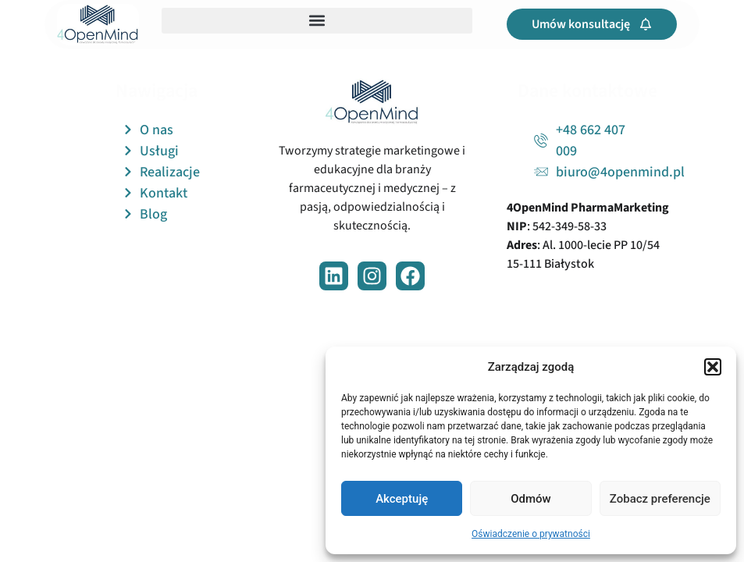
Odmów (531, 499)
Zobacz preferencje (660, 499)
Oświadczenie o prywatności (531, 533)
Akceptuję (402, 499)
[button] (713, 367)
